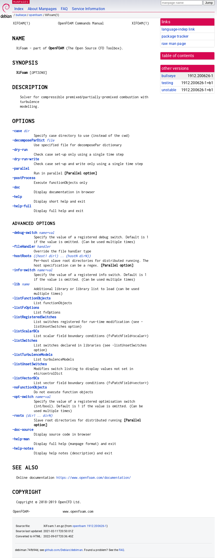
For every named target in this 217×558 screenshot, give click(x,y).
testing (167, 83)
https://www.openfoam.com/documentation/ (93, 477)
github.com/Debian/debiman (64, 550)
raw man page (174, 43)
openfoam (35, 15)
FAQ (64, 9)
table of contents (178, 55)
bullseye (21, 15)
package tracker (175, 36)
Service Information (88, 9)
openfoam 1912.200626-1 (90, 526)
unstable (169, 90)
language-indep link (178, 29)
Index (18, 9)
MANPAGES (20, 1)
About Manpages (42, 9)
